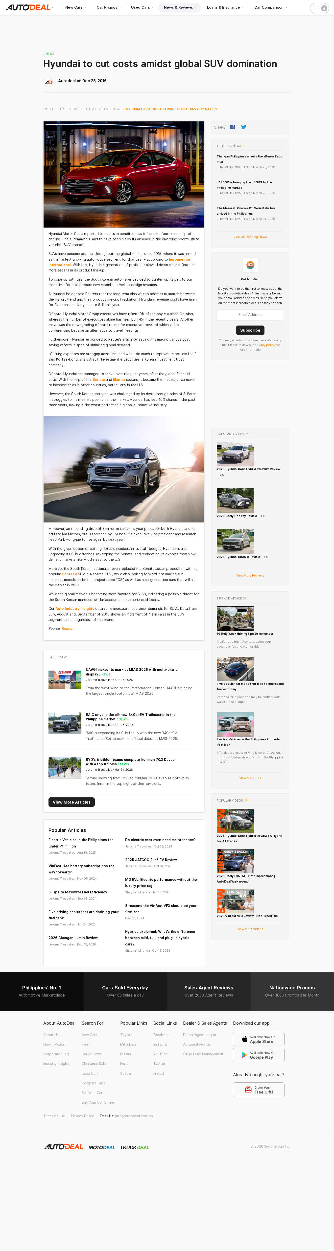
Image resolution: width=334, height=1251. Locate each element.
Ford (124, 1086)
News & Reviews (183, 7)
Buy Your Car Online (98, 1125)
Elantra (119, 379)
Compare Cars (93, 1105)
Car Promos (110, 7)
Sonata (99, 379)
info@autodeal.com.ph (134, 1138)
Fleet (86, 1067)
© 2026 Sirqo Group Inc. (270, 1169)
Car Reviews (92, 1076)
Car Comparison (275, 7)
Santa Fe (69, 574)
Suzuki (125, 1095)
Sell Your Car (92, 1115)
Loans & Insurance (229, 7)
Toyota (126, 1057)
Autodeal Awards (197, 1067)
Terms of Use (54, 1138)
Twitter (159, 1086)
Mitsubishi (128, 1067)
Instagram (161, 1067)
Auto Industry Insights (74, 608)
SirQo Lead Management (203, 1076)
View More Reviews (250, 575)
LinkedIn (160, 1095)
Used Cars (145, 7)
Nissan (125, 1076)
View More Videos (250, 978)
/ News (49, 54)
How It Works (54, 1067)
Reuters (68, 628)
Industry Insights (56, 1086)
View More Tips (250, 789)
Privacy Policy (82, 1138)
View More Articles (72, 801)
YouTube (160, 1076)
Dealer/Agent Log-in (199, 1057)
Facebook (161, 1057)
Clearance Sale (94, 1086)
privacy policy (265, 344)
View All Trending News (250, 236)
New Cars (77, 7)
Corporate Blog (56, 1076)
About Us (51, 1057)
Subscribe (250, 329)
